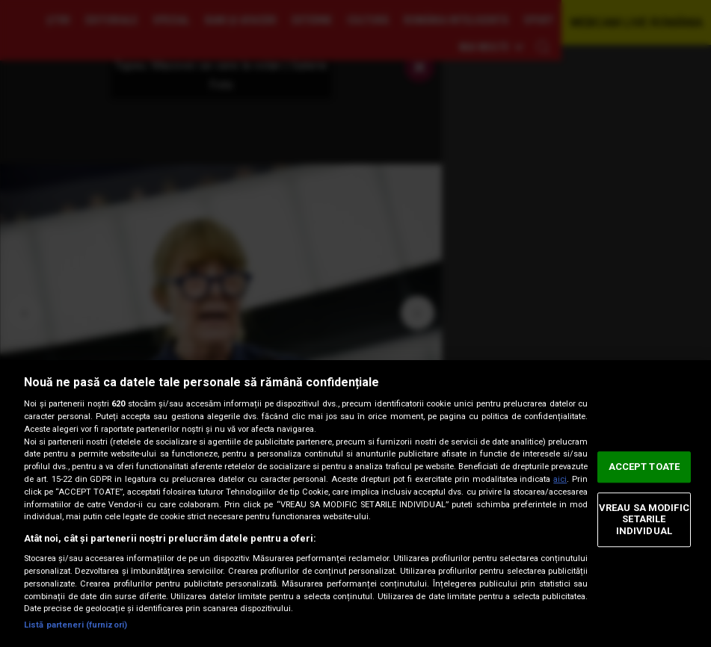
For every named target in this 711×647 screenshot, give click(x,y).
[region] (355, 503)
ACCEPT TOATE (644, 466)
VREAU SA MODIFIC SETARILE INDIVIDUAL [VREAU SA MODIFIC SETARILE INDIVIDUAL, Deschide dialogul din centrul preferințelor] (644, 519)
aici (560, 479)
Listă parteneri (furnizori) (75, 625)
